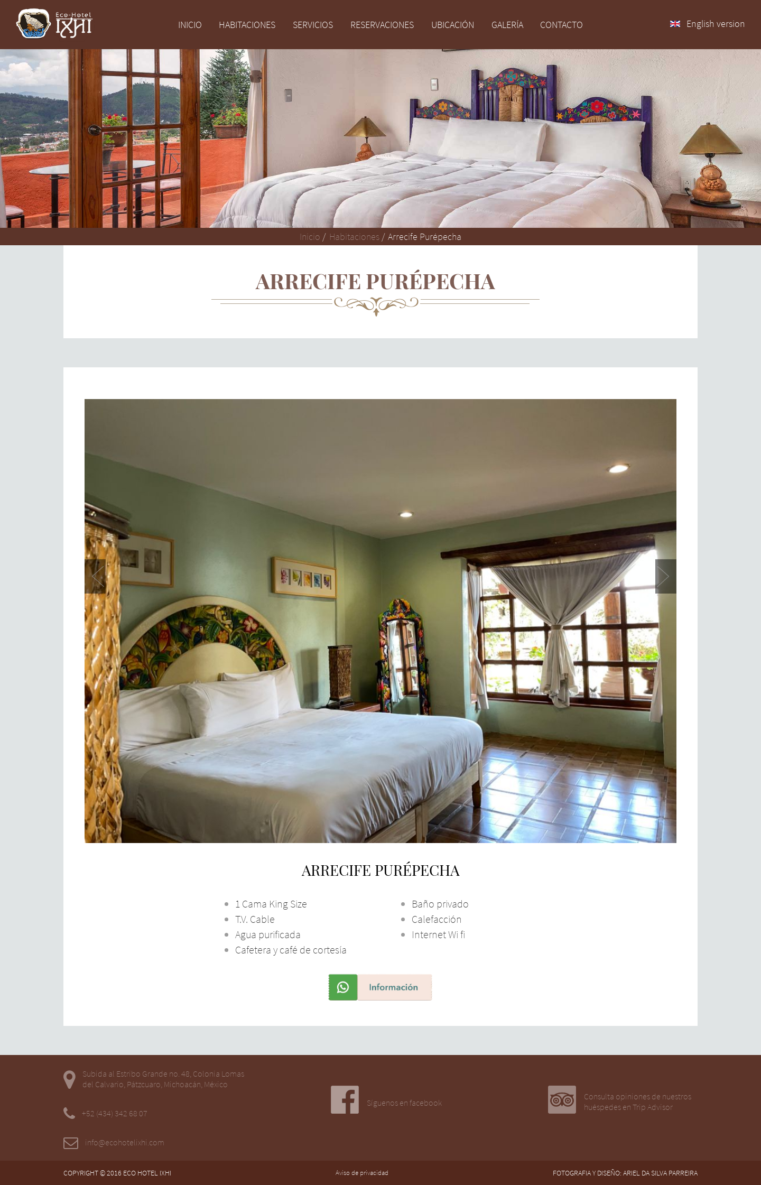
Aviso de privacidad (362, 1172)
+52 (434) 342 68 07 (114, 1113)
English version (707, 23)
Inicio (310, 236)
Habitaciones (353, 236)
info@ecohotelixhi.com (124, 1142)
